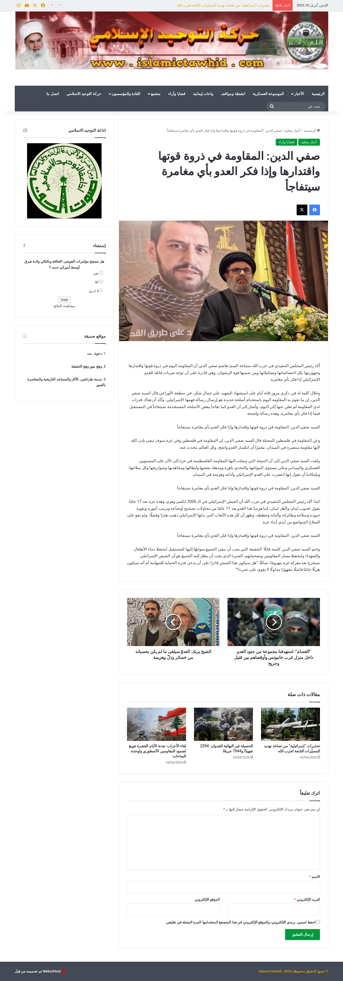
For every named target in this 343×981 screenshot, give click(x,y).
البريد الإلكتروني (307, 899)
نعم (96, 273)
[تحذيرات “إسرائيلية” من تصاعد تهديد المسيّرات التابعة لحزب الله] (290, 724)
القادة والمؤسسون (126, 94)
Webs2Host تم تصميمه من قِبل (38, 971)
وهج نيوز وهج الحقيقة (86, 366)
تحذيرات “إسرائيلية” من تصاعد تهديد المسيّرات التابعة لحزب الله (223, 5)
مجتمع (156, 94)
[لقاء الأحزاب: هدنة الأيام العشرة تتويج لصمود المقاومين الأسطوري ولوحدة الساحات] (156, 724)
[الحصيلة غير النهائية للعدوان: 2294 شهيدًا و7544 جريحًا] (223, 724)
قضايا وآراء (176, 94)
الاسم (314, 877)
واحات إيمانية (203, 94)
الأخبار (299, 94)
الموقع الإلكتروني (207, 899)
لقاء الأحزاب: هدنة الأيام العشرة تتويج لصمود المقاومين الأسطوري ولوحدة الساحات (157, 751)
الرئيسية (318, 94)
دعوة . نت (94, 354)
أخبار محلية (292, 131)
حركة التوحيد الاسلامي (83, 94)
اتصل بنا (52, 94)
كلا (97, 282)
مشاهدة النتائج (64, 306)
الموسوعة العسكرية (268, 94)
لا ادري (94, 291)
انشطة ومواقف (233, 94)
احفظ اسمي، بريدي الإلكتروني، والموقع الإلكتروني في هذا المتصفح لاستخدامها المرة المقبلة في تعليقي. (240, 922)
